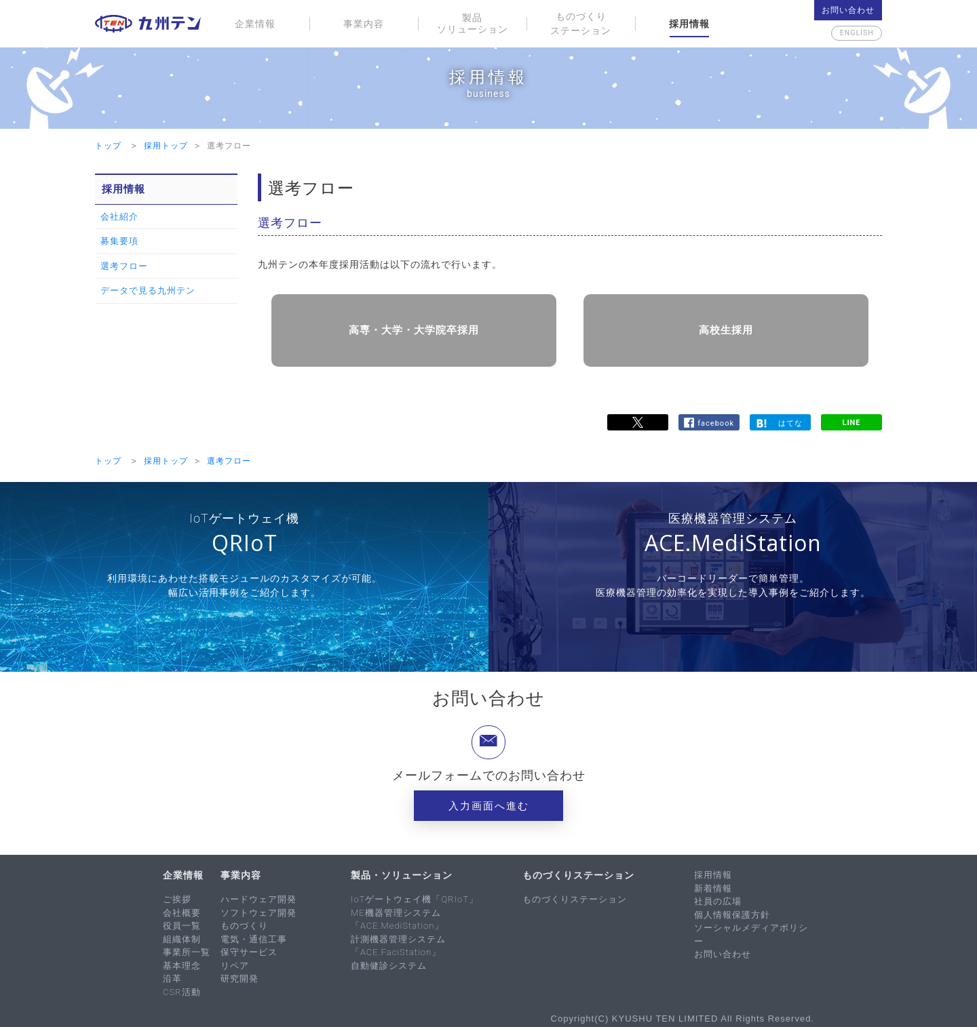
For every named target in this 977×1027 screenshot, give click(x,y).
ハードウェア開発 (258, 898)
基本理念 (182, 964)
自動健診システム (389, 964)
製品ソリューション (472, 23)
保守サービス (249, 951)
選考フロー (124, 266)
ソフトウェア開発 (258, 911)
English (848, 33)
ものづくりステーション (580, 23)
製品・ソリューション (402, 873)
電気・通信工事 (254, 937)
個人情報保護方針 (732, 913)
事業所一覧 (186, 951)
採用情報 (689, 23)
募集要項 (119, 241)
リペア (235, 964)
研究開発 (239, 977)
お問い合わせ (848, 10)
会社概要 (182, 911)
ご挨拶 (177, 898)
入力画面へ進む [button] (488, 805)
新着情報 (713, 886)
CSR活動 (182, 990)
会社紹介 (119, 217)
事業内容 (363, 23)
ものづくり (244, 924)
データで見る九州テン (147, 290)
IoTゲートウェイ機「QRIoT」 (414, 898)
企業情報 (255, 23)
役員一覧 (182, 924)
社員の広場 (718, 900)
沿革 (172, 977)
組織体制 (182, 937)
